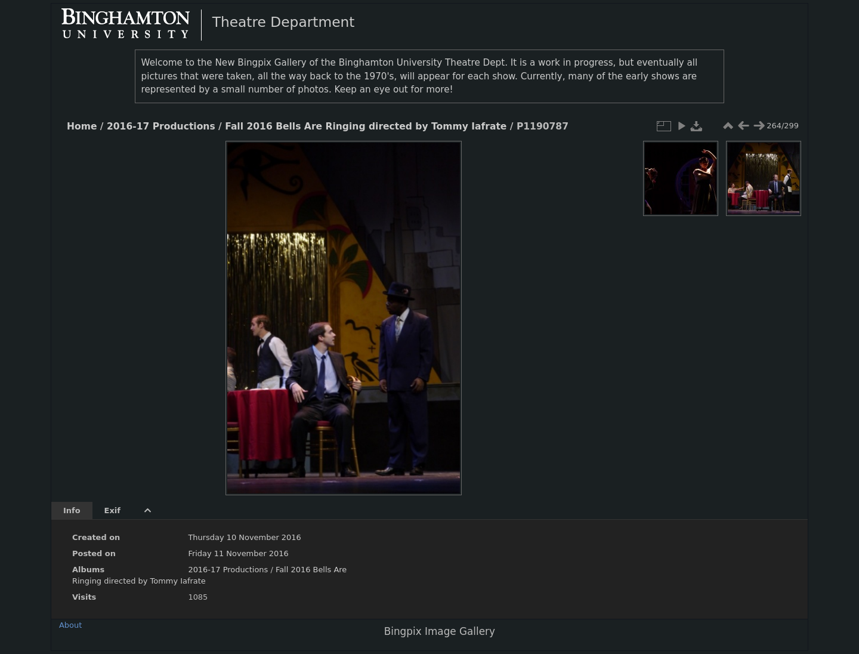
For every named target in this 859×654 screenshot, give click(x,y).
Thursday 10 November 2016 (244, 537)
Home (82, 126)
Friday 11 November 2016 (238, 553)
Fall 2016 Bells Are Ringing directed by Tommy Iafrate (365, 126)
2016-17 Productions (161, 126)
